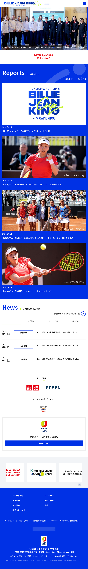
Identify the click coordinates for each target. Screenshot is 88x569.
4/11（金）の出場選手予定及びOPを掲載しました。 (58, 358)
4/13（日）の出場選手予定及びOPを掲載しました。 (59, 332)
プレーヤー (49, 495)
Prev (4, 472)
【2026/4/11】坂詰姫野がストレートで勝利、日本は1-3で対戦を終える (31, 184)
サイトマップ (9, 521)
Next (83, 472)
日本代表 (16, 500)
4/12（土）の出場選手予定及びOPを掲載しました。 (58, 345)
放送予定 (75, 321)
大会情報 (31, 321)
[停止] (79, 485)
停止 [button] (53, 47)
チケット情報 (53, 321)
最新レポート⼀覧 (72, 79)
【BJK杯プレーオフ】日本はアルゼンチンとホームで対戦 (26, 131)
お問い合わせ (44, 443)
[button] (84, 3)
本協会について (18, 510)
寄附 (46, 505)
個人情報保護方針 (39, 521)
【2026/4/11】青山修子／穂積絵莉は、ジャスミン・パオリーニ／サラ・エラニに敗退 (37, 237)
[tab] (11, 321)
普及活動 (16, 505)
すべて (11, 321)
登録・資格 (49, 500)
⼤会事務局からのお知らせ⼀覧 (67, 313)
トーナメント (17, 495)
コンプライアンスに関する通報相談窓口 (64, 521)
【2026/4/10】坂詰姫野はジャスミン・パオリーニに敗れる (26, 291)
